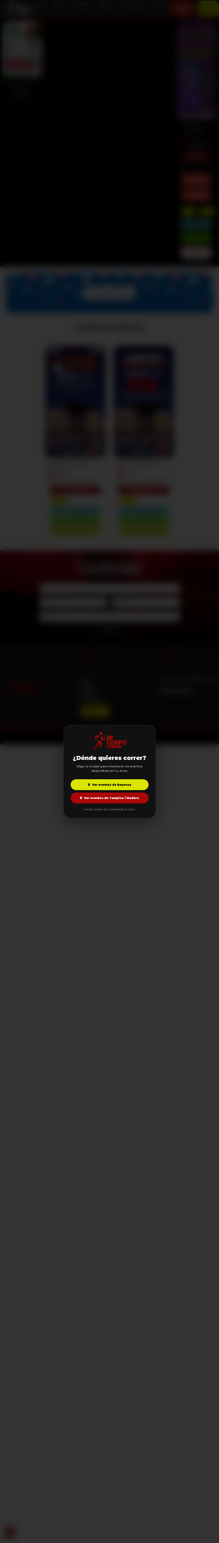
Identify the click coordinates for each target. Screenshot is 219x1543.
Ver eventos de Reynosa (109, 785)
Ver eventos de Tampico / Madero (109, 798)
